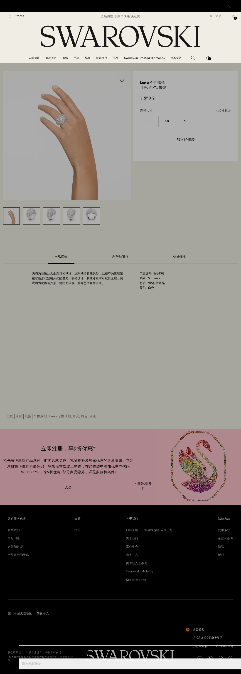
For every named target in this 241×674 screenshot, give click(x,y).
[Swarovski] (120, 36)
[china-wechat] (210, 659)
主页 (10, 416)
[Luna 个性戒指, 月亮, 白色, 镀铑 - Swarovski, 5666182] (11, 216)
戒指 (28, 416)
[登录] (215, 16)
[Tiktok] (230, 659)
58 (167, 121)
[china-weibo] (220, 659)
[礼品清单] (233, 18)
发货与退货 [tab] (120, 257)
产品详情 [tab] (61, 257)
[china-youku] (200, 659)
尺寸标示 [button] (224, 110)
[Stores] (16, 16)
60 (186, 121)
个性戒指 (40, 416)
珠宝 (19, 416)
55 (148, 121)
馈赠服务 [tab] (179, 257)
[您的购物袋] (208, 59)
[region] (120, 16)
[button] (20, 614)
